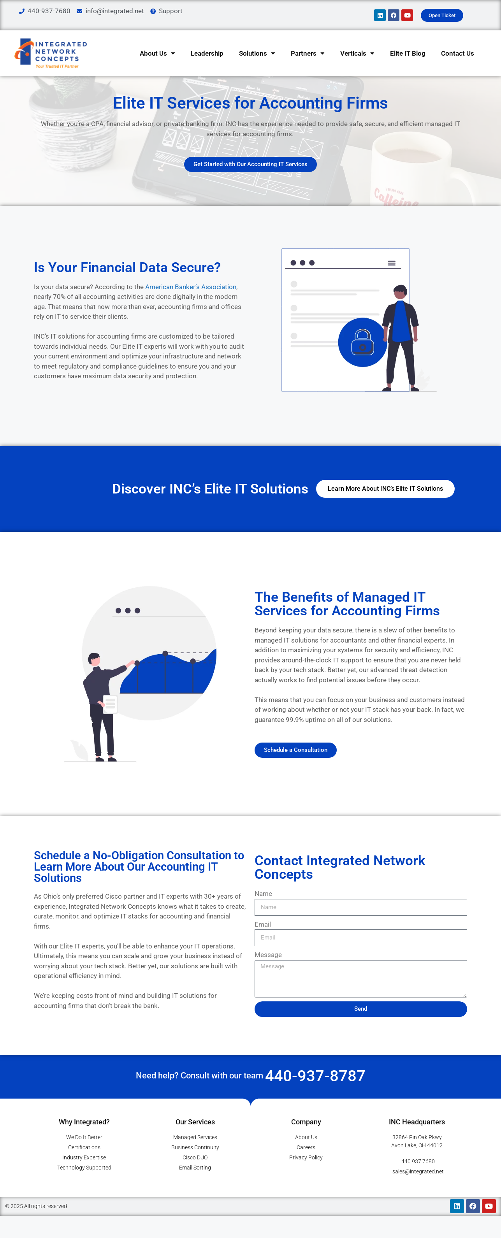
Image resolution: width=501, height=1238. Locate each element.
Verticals (357, 53)
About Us (157, 53)
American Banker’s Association (190, 301)
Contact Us (457, 53)
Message (268, 969)
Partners (308, 53)
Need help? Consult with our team (251, 1090)
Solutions (257, 53)
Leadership (207, 53)
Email (263, 939)
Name (263, 908)
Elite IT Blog (407, 53)
